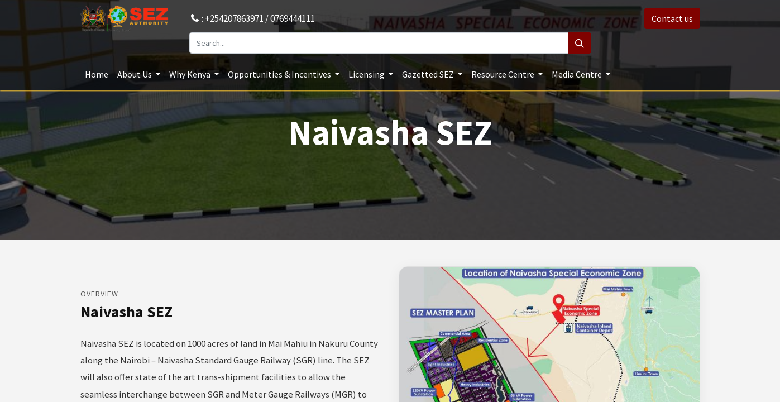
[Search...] (378, 43)
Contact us (672, 18)
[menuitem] (96, 74)
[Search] (579, 43)
